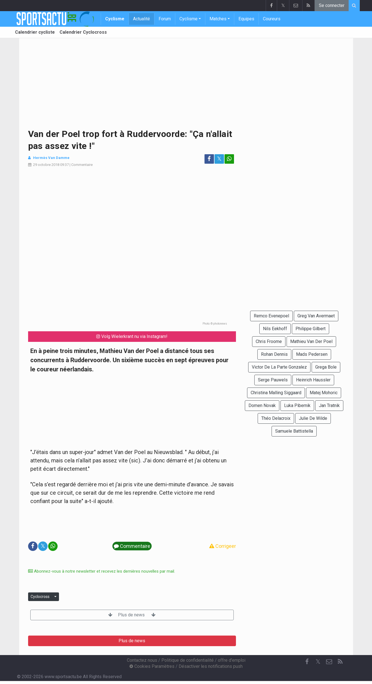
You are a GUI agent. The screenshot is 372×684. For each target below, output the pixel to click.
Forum (165, 18)
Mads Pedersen (311, 354)
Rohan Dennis (274, 354)
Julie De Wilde (313, 418)
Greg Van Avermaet (316, 315)
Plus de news (132, 614)
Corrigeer (222, 546)
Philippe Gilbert (310, 328)
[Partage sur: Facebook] (209, 159)
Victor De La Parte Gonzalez (279, 367)
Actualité (141, 18)
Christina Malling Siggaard (276, 392)
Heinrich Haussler (313, 380)
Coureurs (271, 18)
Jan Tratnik (329, 405)
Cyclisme (114, 18)
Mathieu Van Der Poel (311, 341)
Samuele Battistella (294, 431)
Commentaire (82, 165)
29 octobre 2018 (46, 165)
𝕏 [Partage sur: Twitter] (219, 159)
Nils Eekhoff (275, 328)
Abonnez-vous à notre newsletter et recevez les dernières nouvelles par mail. (101, 571)
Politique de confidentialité (187, 660)
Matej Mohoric (323, 392)
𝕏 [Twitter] (318, 661)
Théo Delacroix (275, 418)
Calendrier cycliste (35, 32)
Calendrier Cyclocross (83, 32)
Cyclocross (40, 596)
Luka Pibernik (297, 405)
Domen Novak (262, 405)
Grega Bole (326, 367)
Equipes (246, 18)
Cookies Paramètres (151, 666)
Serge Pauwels (273, 380)
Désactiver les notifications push (211, 666)
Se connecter (331, 5)
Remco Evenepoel (271, 315)
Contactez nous (142, 660)
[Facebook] (306, 661)
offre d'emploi (231, 660)
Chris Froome (269, 341)
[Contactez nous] (329, 661)
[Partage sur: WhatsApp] (229, 159)
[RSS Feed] (340, 661)
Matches (218, 18)
